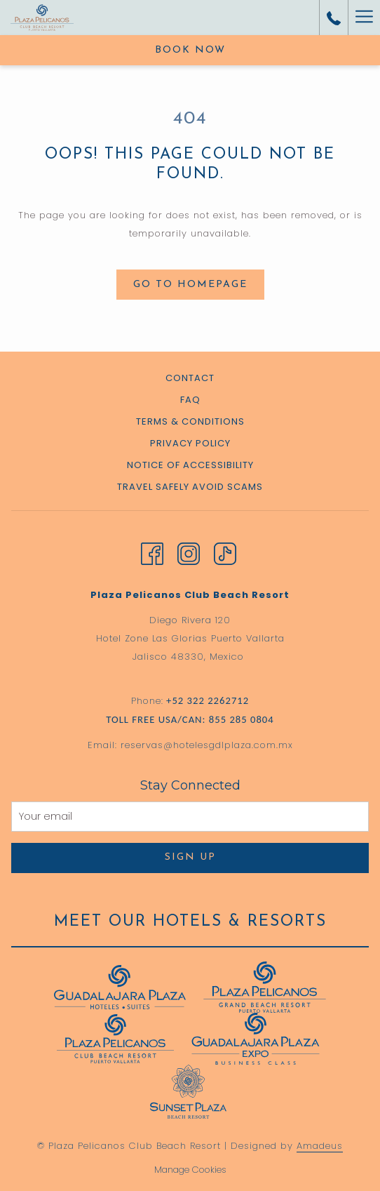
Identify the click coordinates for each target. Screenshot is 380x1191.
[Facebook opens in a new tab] (152, 552)
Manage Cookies (190, 1169)
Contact (190, 378)
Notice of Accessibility (190, 465)
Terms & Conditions (190, 421)
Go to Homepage (190, 284)
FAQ (190, 399)
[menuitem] (190, 380)
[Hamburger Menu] (364, 17)
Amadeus (320, 1145)
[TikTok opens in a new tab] (225, 552)
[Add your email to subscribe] (190, 816)
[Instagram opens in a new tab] (188, 552)
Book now (190, 50)
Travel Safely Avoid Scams (190, 486)
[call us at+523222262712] (334, 18)
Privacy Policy (190, 443)
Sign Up (190, 857)
